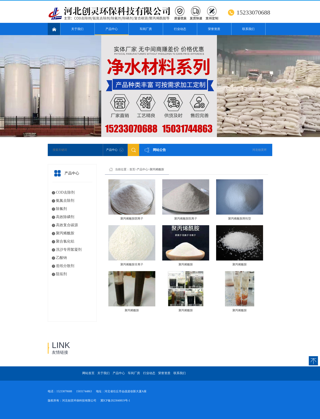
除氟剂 (61, 209)
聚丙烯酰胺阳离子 (185, 218)
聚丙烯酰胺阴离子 (131, 218)
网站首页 (88, 373)
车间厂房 (146, 29)
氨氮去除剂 (65, 200)
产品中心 (112, 31)
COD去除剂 (65, 192)
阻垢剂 (61, 274)
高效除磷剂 (65, 217)
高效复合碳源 (67, 225)
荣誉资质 (214, 29)
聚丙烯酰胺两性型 (239, 218)
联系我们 (248, 29)
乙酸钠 (61, 258)
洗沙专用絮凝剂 (69, 249)
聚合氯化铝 (65, 241)
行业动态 (180, 29)
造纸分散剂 (65, 266)
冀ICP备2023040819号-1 (115, 400)
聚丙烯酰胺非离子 (131, 264)
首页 (132, 169)
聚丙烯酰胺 (65, 233)
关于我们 (77, 29)
